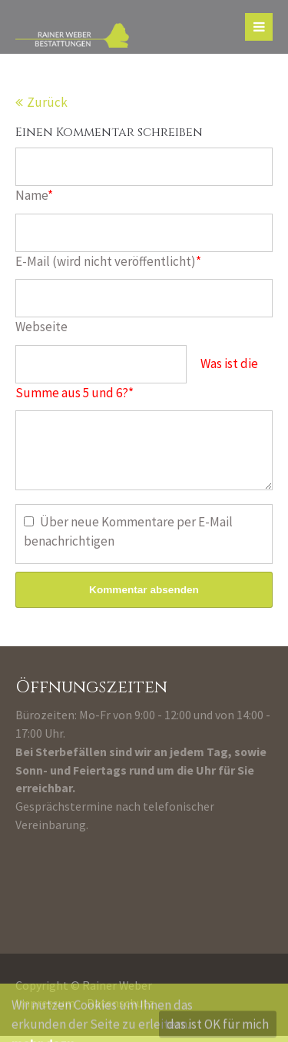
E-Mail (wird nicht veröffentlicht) (108, 261)
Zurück (47, 102)
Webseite (41, 326)
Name (34, 195)
